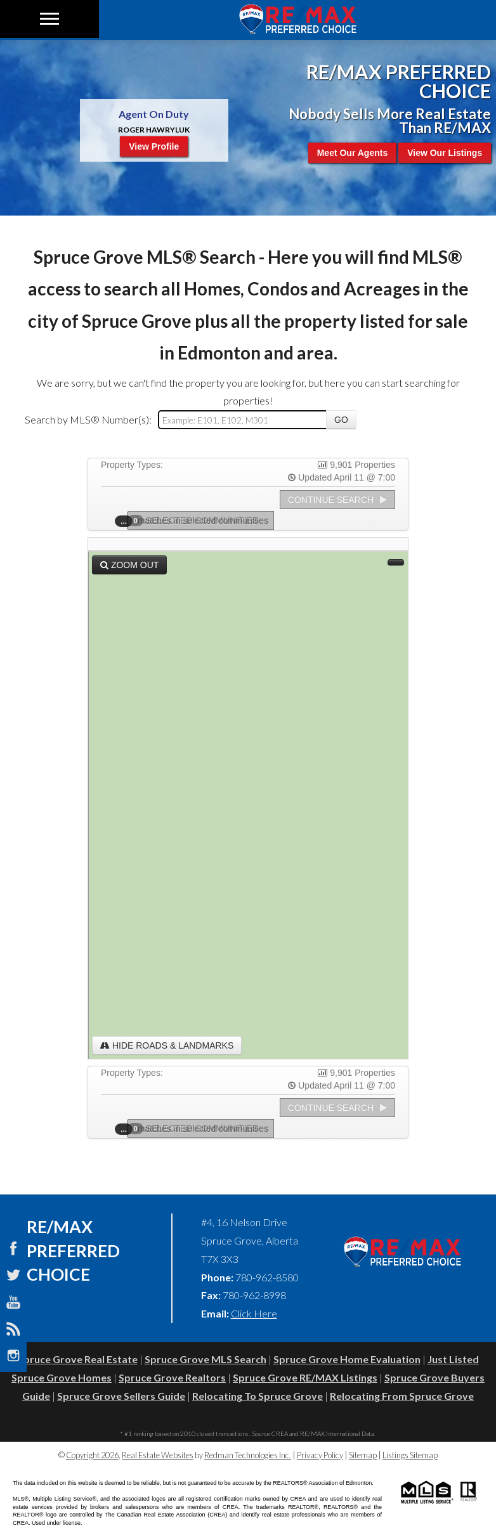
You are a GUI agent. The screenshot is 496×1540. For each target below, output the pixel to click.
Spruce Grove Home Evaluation (347, 1359)
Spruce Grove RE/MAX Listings (305, 1377)
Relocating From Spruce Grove (402, 1396)
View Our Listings (444, 153)
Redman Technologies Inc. (247, 1455)
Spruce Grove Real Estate (78, 1359)
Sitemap (363, 1455)
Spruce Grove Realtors (172, 1377)
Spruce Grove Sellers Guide (121, 1396)
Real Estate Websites (157, 1455)
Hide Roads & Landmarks (166, 1045)
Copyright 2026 (92, 1455)
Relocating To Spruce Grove (257, 1396)
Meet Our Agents (352, 153)
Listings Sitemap (410, 1455)
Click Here (254, 1313)
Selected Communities (196, 520)
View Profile (154, 146)
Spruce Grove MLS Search (205, 1359)
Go (341, 420)
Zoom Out (129, 565)
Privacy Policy (320, 1455)
